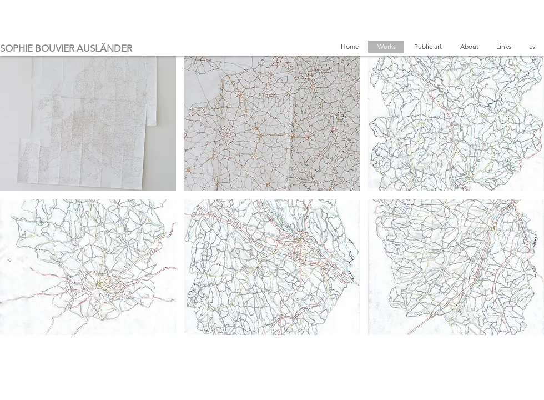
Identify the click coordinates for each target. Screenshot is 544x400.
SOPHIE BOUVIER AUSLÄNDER (66, 48)
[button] (88, 123)
